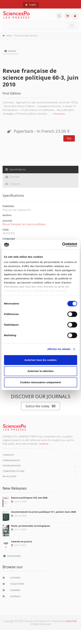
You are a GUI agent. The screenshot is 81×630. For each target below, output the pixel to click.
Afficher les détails (58, 349)
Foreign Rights (11, 460)
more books (12, 556)
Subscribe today (40, 406)
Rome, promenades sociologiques (30, 525)
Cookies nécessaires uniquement (40, 382)
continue (43, 443)
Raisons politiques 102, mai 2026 (29, 497)
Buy (69, 138)
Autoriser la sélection (40, 371)
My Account (9, 476)
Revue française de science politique (24, 224)
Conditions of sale (13, 471)
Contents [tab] (12, 184)
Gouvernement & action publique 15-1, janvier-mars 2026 (43, 511)
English (31, 4)
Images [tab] (10, 51)
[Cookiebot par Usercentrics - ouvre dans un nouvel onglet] (62, 245)
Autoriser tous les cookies (40, 359)
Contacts (8, 454)
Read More (59, 113)
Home (9, 35)
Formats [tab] (12, 176)
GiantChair (71, 621)
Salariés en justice (21, 541)
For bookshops (12, 465)
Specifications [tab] (15, 169)
